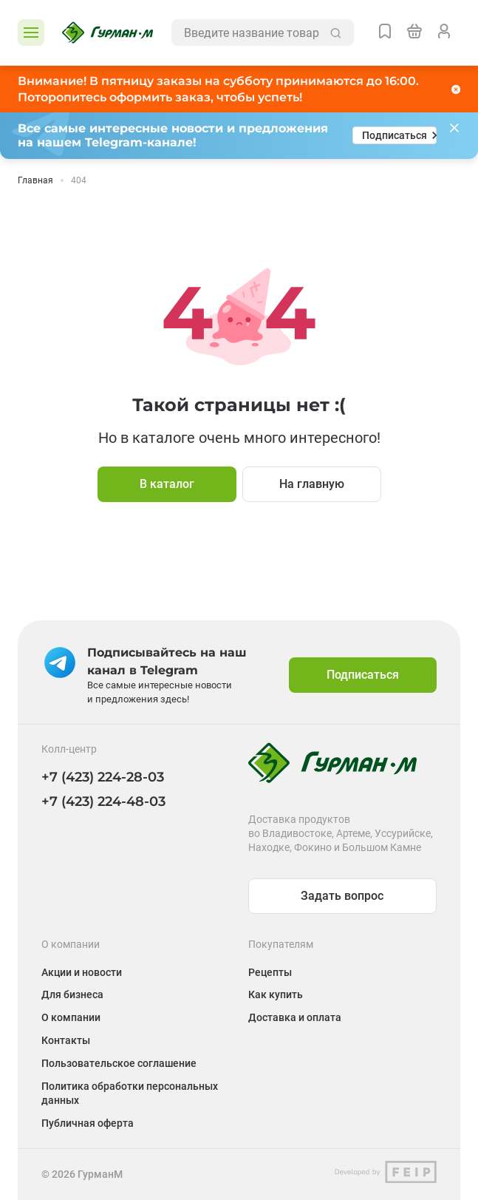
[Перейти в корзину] (414, 32)
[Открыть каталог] (31, 32)
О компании (70, 1017)
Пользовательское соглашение (119, 1063)
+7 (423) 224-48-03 (103, 801)
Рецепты (270, 972)
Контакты (65, 1040)
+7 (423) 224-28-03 (102, 777)
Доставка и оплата (294, 1017)
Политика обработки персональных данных (129, 1093)
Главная (35, 180)
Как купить (275, 994)
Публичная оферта (87, 1123)
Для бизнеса (72, 994)
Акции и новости (81, 972)
